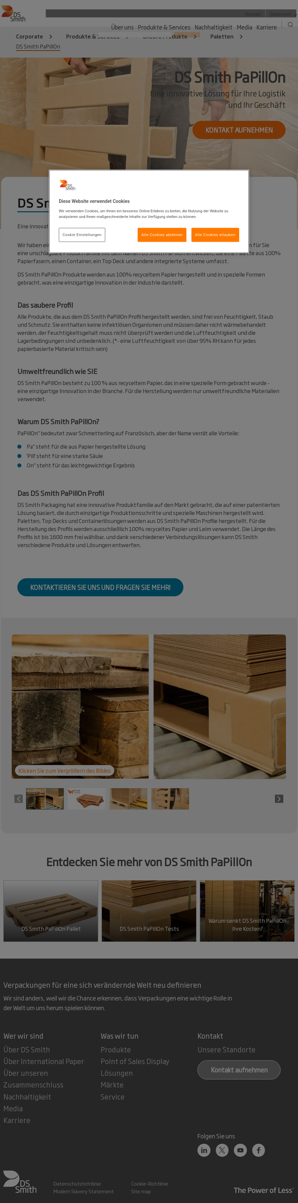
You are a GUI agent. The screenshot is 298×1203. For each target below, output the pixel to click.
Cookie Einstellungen (82, 234)
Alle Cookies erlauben (215, 234)
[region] (149, 211)
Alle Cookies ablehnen (162, 234)
